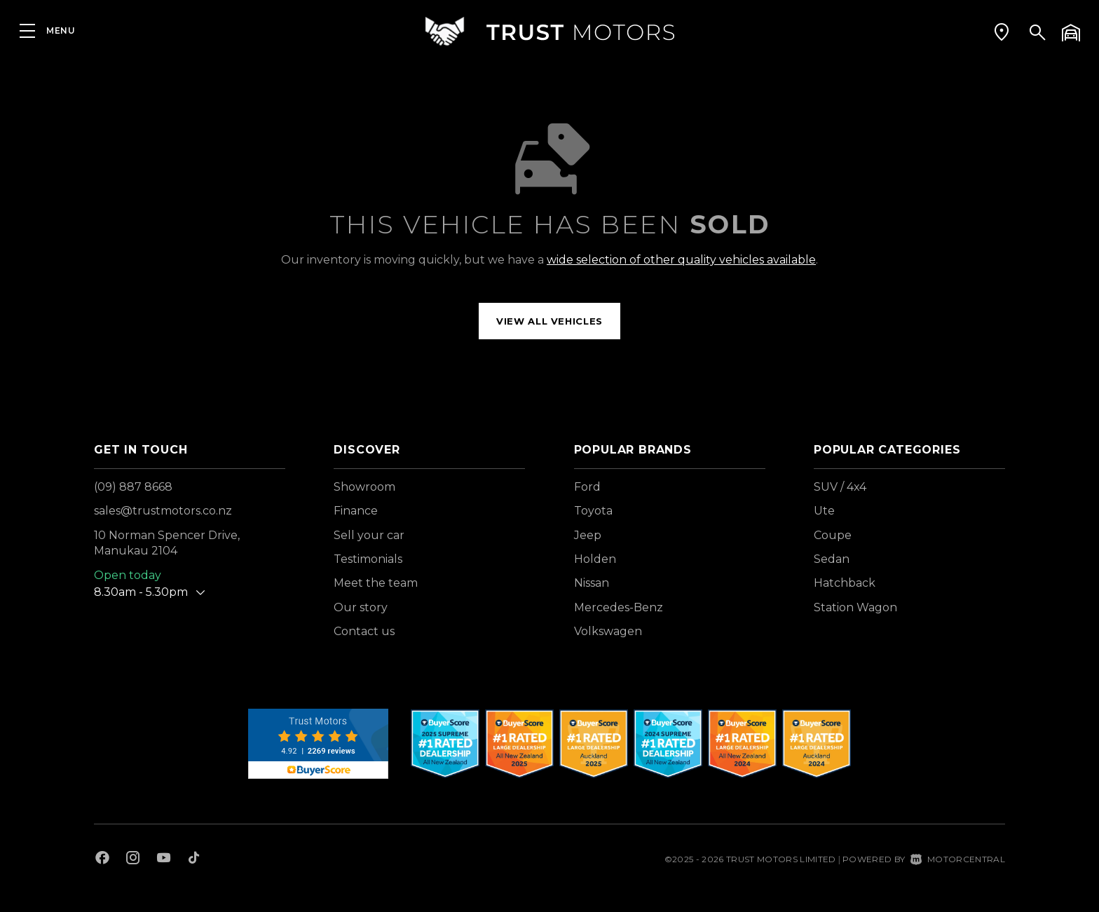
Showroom (364, 487)
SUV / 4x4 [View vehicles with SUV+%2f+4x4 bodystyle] (840, 487)
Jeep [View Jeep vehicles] (587, 535)
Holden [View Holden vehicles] (595, 559)
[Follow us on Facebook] (102, 859)
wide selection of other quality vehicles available (681, 259)
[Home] (549, 31)
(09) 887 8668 (133, 487)
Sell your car (369, 535)
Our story (361, 607)
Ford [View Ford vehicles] (587, 487)
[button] (1001, 31)
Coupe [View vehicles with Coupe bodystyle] (833, 535)
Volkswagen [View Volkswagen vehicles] (608, 631)
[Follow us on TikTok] (194, 859)
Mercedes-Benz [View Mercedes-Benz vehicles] (618, 607)
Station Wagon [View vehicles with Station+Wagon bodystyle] (855, 607)
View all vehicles (549, 321)
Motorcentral (957, 859)
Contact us (364, 631)
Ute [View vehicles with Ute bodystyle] (824, 510)
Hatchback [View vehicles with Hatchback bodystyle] (844, 583)
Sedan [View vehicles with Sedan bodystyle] (831, 559)
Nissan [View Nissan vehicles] (591, 583)
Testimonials (368, 559)
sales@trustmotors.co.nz (163, 510)
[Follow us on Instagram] (133, 859)
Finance (356, 510)
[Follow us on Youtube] (164, 859)
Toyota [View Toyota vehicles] (593, 510)
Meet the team (376, 583)
